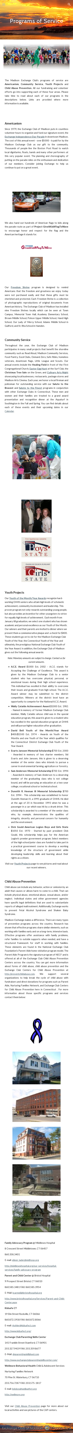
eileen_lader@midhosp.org (25, 1260)
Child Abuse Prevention (27, 1406)
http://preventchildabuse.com (20, 974)
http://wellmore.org (15, 1394)
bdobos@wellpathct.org (24, 1388)
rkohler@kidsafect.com (24, 1325)
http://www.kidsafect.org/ (18, 1331)
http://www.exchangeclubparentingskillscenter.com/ (31, 1360)
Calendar (9, 411)
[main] (36, 19)
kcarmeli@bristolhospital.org (27, 1292)
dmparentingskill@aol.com (26, 1354)
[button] (4, 4)
